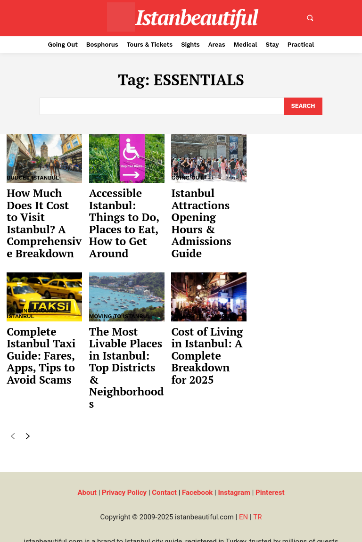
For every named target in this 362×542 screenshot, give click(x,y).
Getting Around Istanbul (32, 293)
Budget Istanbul (33, 177)
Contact (164, 439)
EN (243, 464)
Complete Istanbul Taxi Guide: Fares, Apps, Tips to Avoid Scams (36, 331)
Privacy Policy (124, 439)
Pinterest (269, 439)
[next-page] (27, 385)
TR (257, 464)
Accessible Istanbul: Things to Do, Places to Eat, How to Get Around (126, 212)
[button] (310, 18)
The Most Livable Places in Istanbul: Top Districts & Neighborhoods (126, 331)
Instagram (234, 439)
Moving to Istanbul (120, 295)
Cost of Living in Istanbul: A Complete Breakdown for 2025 (208, 331)
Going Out (187, 177)
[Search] (302, 106)
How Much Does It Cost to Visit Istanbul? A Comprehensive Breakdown (43, 212)
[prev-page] (12, 385)
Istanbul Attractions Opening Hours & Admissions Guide (205, 212)
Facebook (197, 439)
